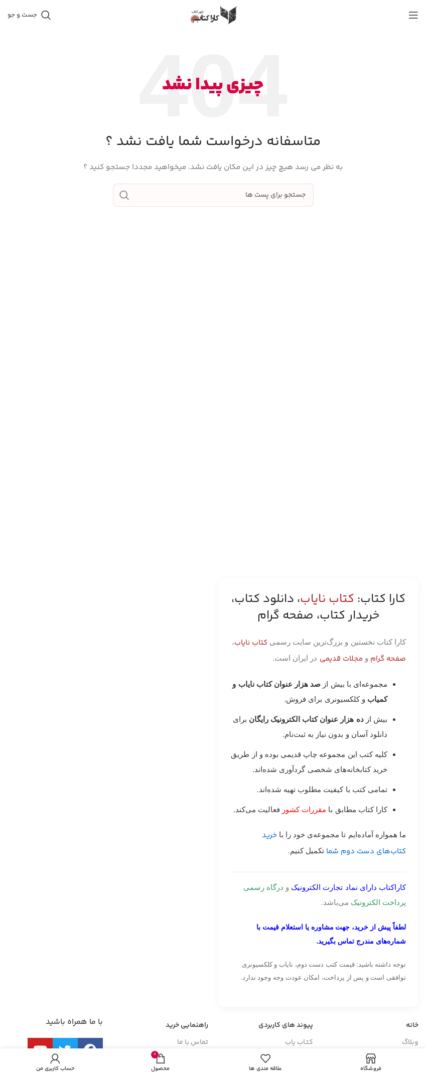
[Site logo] (213, 15)
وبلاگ (410, 1042)
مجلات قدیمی (341, 659)
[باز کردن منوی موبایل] (413, 15)
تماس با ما (192, 1042)
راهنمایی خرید (187, 1025)
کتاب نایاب (250, 643)
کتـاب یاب (299, 1042)
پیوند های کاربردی (285, 1025)
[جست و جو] (29, 15)
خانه (412, 1025)
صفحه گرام (388, 659)
